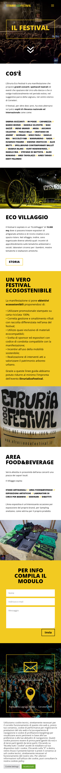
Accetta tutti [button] (28, 766)
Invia (48, 632)
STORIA (14, 262)
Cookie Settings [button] (11, 766)
